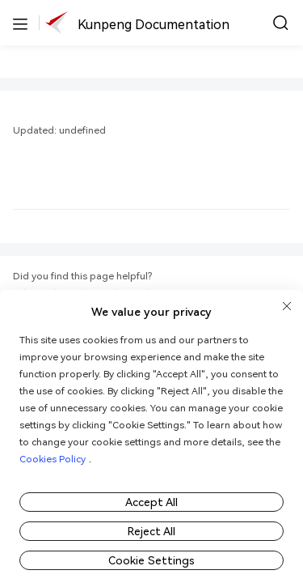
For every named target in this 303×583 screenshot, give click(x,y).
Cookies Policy (52, 459)
